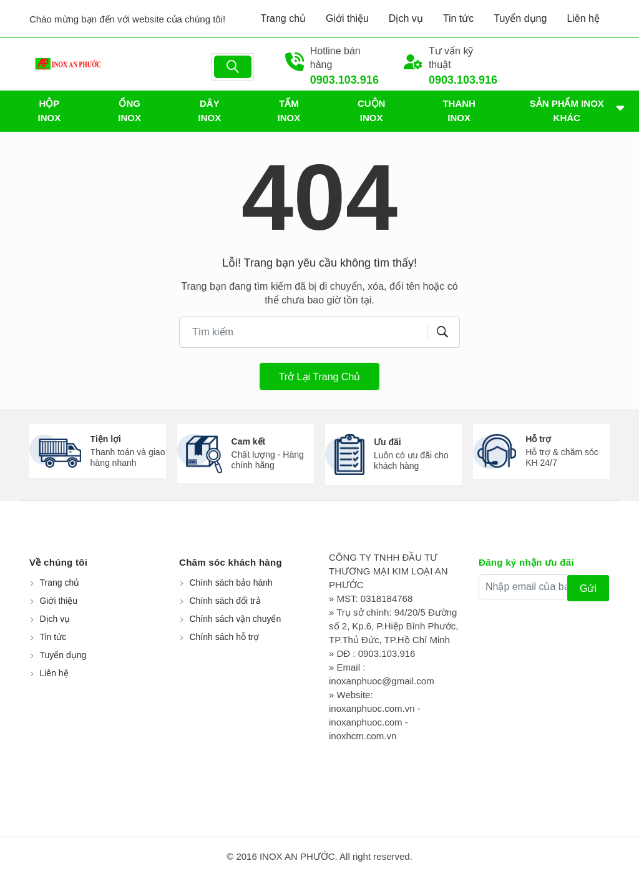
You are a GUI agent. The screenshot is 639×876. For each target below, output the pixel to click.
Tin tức (458, 18)
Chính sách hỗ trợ (224, 637)
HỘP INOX (49, 110)
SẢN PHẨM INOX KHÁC (567, 110)
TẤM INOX (289, 110)
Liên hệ (583, 18)
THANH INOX (459, 110)
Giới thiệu (347, 18)
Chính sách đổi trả (224, 601)
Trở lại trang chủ (320, 377)
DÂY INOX (210, 110)
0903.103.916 (344, 80)
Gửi (588, 588)
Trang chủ (283, 18)
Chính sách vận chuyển (235, 619)
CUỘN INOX (372, 110)
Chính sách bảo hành (230, 583)
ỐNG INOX (129, 110)
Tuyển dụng (520, 18)
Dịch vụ (406, 18)
